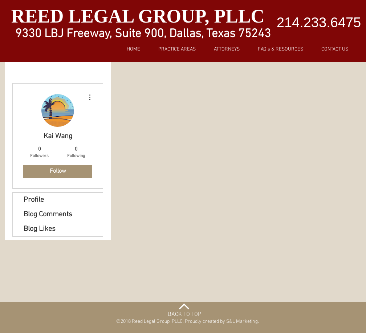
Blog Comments (48, 214)
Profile (34, 200)
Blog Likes (40, 229)
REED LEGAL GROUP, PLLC (140, 16)
